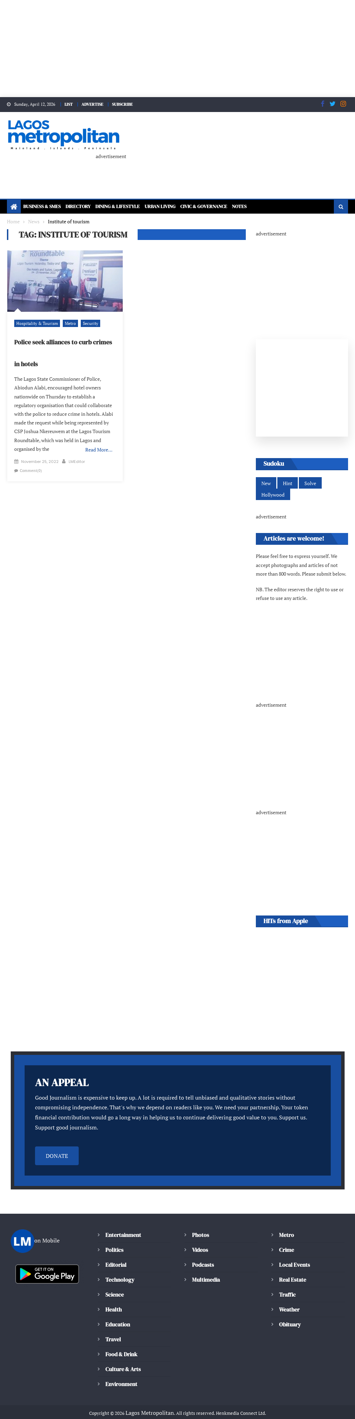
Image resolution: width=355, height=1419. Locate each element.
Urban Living (180, 205)
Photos (200, 1225)
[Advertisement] (177, 48)
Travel (113, 1329)
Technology (118, 1269)
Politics (114, 1239)
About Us (112, 1411)
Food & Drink (122, 1344)
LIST (66, 104)
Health (113, 1299)
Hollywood (272, 494)
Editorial (116, 1254)
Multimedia (206, 1269)
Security (85, 321)
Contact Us (331, 1411)
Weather (289, 1299)
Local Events (294, 1254)
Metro (66, 321)
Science (114, 1284)
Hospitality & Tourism (35, 321)
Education (117, 1314)
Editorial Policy (149, 1411)
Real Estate (292, 1269)
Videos (200, 1239)
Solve (309, 482)
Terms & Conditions (285, 1411)
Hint (287, 482)
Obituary (290, 1314)
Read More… (99, 439)
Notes (272, 205)
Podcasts (202, 1254)
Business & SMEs (45, 205)
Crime (286, 1239)
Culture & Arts (123, 1359)
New (265, 482)
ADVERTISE (92, 104)
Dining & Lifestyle (131, 205)
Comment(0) (29, 460)
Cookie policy (194, 1411)
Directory (86, 205)
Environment (121, 1374)
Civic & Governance (231, 205)
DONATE (57, 1146)
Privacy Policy (235, 1411)
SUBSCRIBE (125, 104)
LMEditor (77, 451)
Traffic (287, 1284)
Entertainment (122, 1225)
